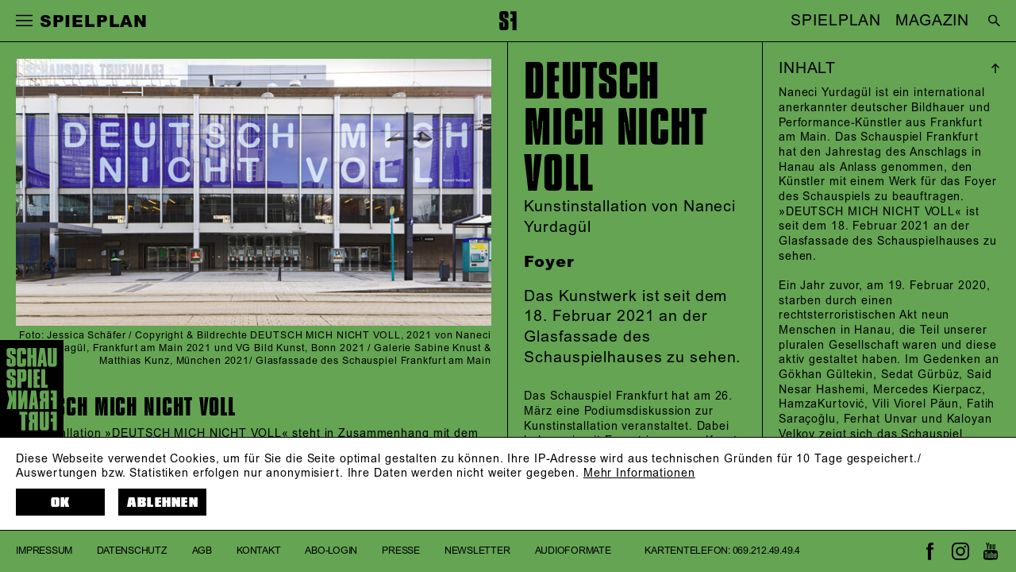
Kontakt (258, 551)
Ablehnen (162, 502)
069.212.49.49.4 (766, 551)
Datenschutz (132, 551)
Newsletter (477, 551)
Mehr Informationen (639, 473)
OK (61, 502)
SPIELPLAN (836, 20)
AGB (202, 551)
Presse (401, 551)
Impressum (44, 551)
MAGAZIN (932, 20)
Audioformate (573, 551)
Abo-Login (331, 551)
